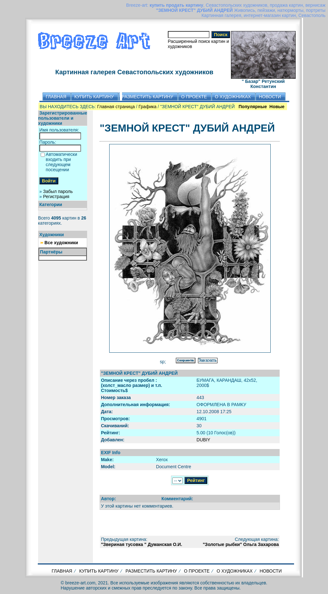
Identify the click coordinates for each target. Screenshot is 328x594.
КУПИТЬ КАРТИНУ (99, 571)
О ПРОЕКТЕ (196, 571)
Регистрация (56, 196)
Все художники (61, 242)
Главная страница (116, 106)
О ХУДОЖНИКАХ (234, 571)
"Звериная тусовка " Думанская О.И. (141, 544)
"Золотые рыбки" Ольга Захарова (241, 544)
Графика (148, 106)
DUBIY (203, 439)
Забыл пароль (58, 191)
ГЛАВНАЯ (62, 571)
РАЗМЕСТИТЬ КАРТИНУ (151, 571)
